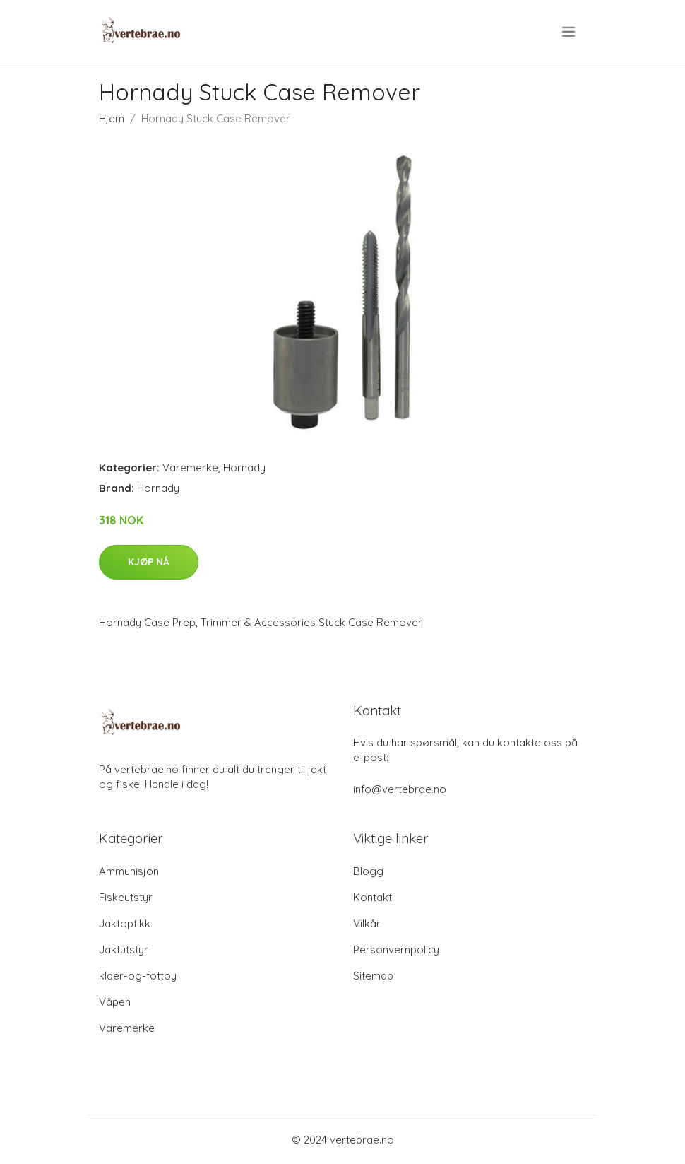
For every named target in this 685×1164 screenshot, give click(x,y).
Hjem (111, 118)
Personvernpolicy (396, 949)
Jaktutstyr (123, 949)
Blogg (368, 871)
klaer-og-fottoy (138, 975)
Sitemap (373, 975)
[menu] (569, 31)
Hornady (244, 467)
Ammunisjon (129, 871)
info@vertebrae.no (399, 789)
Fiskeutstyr (126, 897)
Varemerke (190, 467)
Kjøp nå (148, 561)
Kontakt (372, 897)
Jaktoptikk (124, 923)
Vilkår (367, 923)
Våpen (115, 1002)
